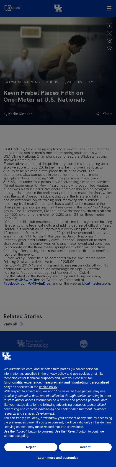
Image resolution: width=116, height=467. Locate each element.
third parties (83, 391)
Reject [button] (31, 447)
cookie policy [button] (48, 387)
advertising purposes (71, 404)
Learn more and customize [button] (58, 458)
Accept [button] (85, 447)
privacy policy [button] (56, 373)
